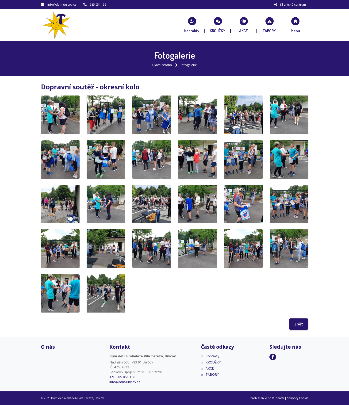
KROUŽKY (211, 362)
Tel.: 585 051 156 (122, 377)
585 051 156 (98, 4)
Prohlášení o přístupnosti (267, 398)
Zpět (298, 324)
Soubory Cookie (297, 398)
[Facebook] (272, 357)
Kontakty (210, 356)
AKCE (207, 368)
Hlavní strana (162, 65)
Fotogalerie (188, 65)
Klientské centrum (293, 4)
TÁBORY (210, 374)
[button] (295, 25)
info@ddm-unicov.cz (61, 4)
